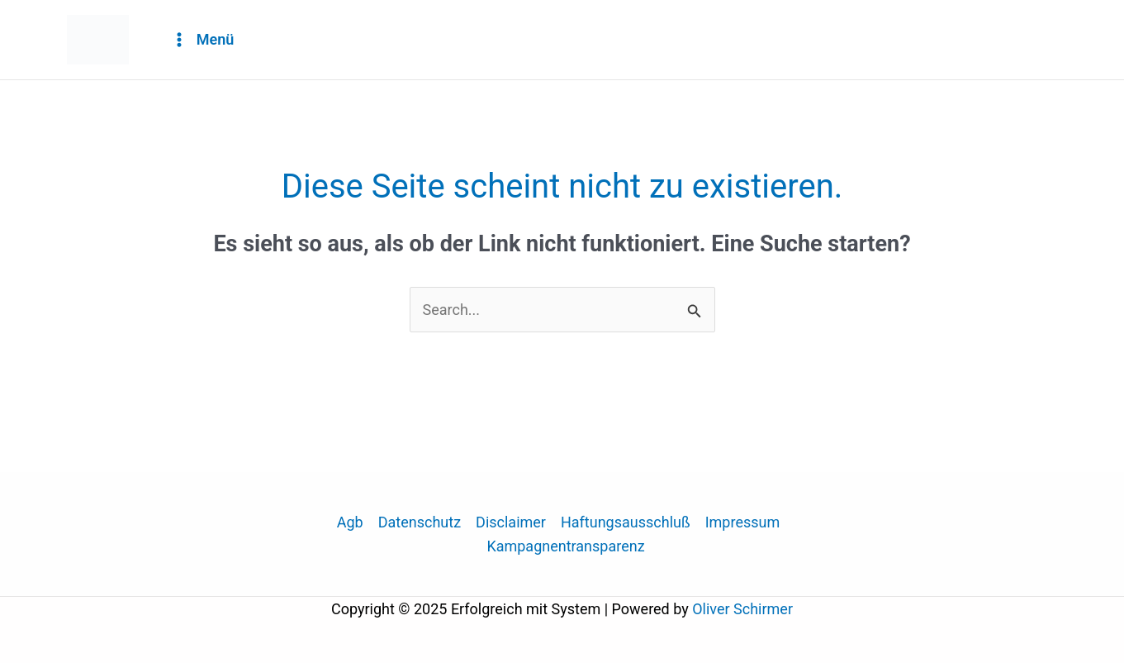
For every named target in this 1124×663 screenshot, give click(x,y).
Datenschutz (419, 522)
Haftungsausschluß (625, 522)
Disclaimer (511, 522)
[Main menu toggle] (202, 40)
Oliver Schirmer (742, 609)
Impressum (742, 522)
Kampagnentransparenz (565, 546)
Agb (350, 522)
